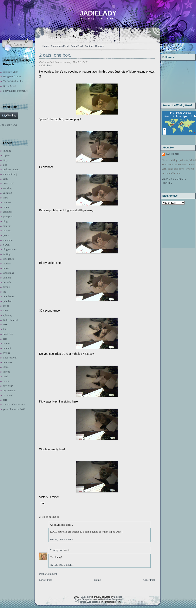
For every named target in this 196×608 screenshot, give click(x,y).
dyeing (6, 352)
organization (9, 390)
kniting (7, 254)
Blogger (99, 46)
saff (5, 399)
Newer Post (45, 579)
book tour (8, 334)
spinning (7, 315)
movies (7, 230)
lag (4, 291)
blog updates (10, 249)
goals (5, 235)
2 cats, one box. (55, 55)
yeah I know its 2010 (14, 409)
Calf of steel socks (13, 81)
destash (7, 282)
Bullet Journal (10, 319)
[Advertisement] (175, 226)
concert (7, 202)
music (6, 380)
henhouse (8, 362)
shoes (6, 305)
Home (46, 46)
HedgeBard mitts (12, 76)
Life (5, 164)
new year (8, 385)
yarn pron (8, 216)
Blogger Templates (83, 599)
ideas (5, 366)
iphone (6, 371)
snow (5, 310)
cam (5, 338)
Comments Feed (60, 46)
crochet (7, 348)
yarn (5, 178)
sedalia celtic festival (14, 404)
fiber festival (10, 357)
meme (6, 207)
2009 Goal (8, 183)
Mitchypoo (56, 550)
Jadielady (98, 13)
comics (7, 343)
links (5, 197)
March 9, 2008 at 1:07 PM (61, 539)
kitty (5, 159)
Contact (89, 46)
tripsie (6, 155)
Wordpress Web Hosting (87, 602)
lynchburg (8, 258)
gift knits (8, 211)
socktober (8, 239)
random (7, 263)
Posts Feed (77, 46)
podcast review (11, 169)
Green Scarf (9, 85)
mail (5, 376)
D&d (5, 324)
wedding (7, 188)
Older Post (149, 579)
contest (7, 225)
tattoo (6, 268)
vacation (7, 192)
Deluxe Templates (113, 599)
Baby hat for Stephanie (15, 90)
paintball (7, 301)
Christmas (8, 272)
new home (8, 296)
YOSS (6, 244)
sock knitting (10, 174)
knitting (7, 150)
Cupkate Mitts (10, 71)
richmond (8, 395)
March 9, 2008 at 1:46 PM (61, 565)
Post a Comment (48, 573)
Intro (5, 329)
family (6, 286)
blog (5, 221)
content (7, 277)
